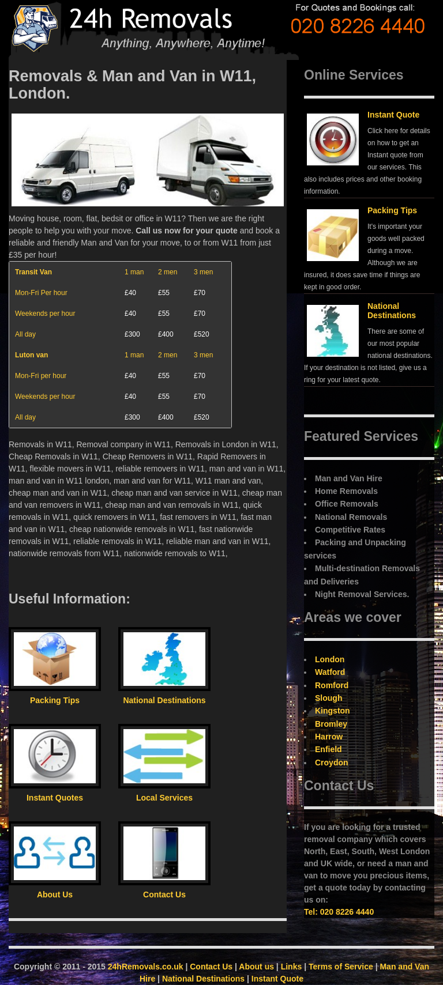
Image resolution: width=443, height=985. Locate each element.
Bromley (331, 724)
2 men (167, 272)
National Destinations (391, 310)
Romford (331, 685)
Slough (328, 698)
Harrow (329, 736)
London (329, 659)
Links (291, 966)
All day (25, 334)
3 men (203, 272)
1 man (134, 272)
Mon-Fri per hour (40, 376)
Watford (330, 672)
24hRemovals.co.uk (145, 966)
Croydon (331, 762)
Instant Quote (393, 114)
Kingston (332, 710)
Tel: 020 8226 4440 (339, 911)
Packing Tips (392, 210)
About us (256, 966)
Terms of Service (341, 966)
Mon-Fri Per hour (41, 293)
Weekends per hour (45, 314)
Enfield (328, 749)
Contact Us (211, 966)
